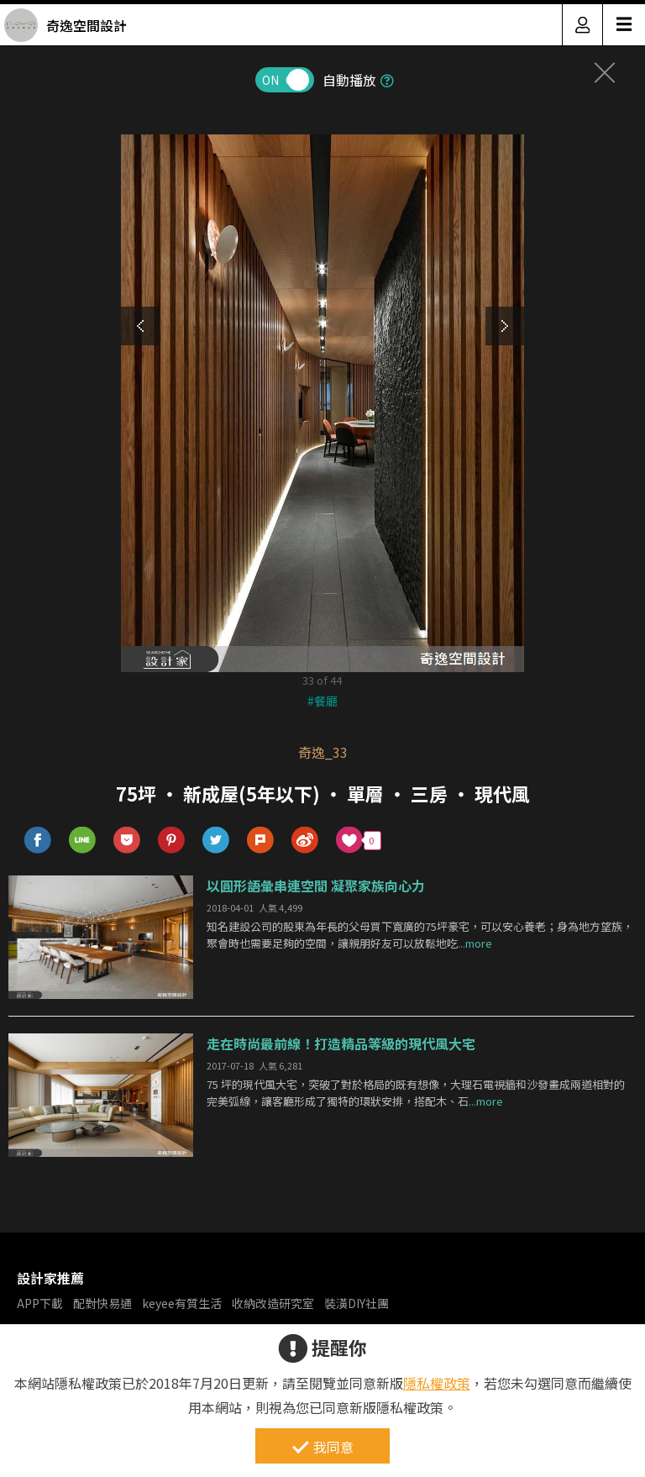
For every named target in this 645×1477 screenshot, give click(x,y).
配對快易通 (102, 1303)
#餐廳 (322, 700)
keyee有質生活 (182, 1303)
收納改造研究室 (273, 1303)
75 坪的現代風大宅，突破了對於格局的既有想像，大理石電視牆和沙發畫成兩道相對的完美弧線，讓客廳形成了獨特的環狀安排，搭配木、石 (416, 1093)
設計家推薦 (50, 1278)
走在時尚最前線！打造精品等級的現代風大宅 (341, 1043)
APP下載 (40, 1303)
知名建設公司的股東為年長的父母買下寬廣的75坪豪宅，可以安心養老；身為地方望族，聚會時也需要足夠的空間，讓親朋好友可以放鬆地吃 (420, 935)
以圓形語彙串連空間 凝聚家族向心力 (316, 885)
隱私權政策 (436, 1383)
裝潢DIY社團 (356, 1303)
